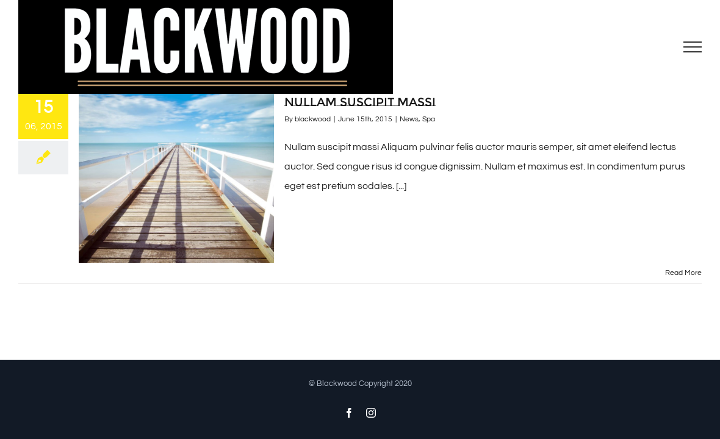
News (409, 119)
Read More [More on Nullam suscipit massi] (683, 273)
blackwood (313, 119)
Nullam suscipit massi (360, 102)
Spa (428, 119)
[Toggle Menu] (693, 46)
